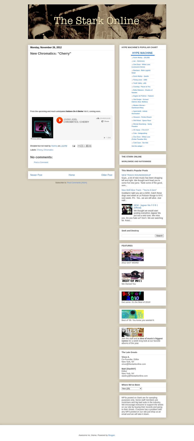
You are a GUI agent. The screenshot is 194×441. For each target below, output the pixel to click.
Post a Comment (41, 162)
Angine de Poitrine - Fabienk (143, 96)
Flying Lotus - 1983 (140, 80)
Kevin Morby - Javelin (141, 76)
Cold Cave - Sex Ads (140, 143)
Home (72, 175)
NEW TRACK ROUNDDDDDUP (136, 175)
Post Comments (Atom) (77, 183)
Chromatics (48, 150)
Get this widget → (138, 146)
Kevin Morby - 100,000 (141, 57)
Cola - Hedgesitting (140, 133)
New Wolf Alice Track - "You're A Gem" (139, 190)
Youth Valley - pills (139, 83)
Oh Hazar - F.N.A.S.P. (141, 130)
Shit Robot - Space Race (142, 120)
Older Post (106, 175)
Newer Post (36, 175)
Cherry (40, 150)
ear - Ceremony (139, 61)
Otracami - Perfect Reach (142, 117)
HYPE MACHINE (142, 52)
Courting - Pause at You (141, 87)
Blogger (111, 435)
